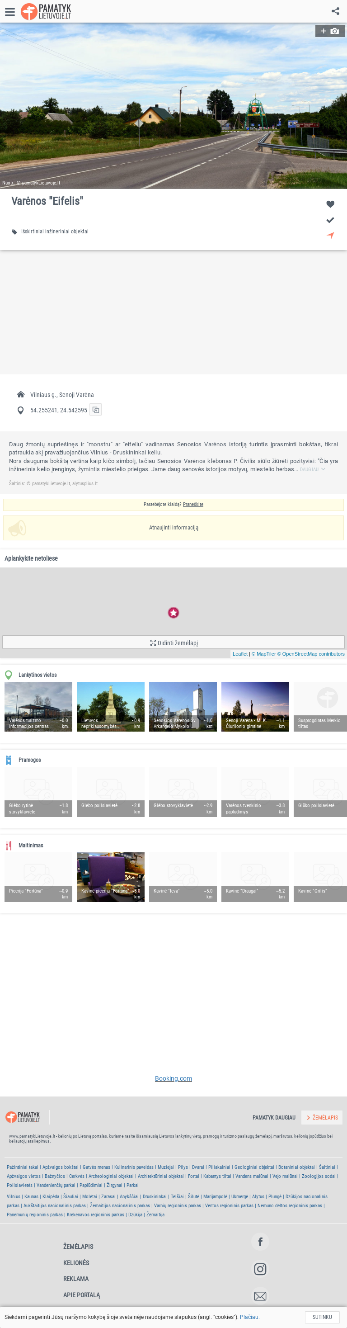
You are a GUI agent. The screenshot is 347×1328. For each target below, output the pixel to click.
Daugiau (313, 470)
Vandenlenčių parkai (56, 1185)
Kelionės (76, 1263)
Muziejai (166, 1167)
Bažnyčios (55, 1176)
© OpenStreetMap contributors (311, 654)
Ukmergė (239, 1197)
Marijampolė (215, 1197)
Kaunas (31, 1197)
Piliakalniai (219, 1167)
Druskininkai (155, 1197)
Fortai (193, 1176)
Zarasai (108, 1197)
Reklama (76, 1278)
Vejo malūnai (285, 1176)
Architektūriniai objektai (161, 1176)
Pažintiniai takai (22, 1167)
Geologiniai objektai (254, 1167)
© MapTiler (264, 654)
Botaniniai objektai (296, 1167)
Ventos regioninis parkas (229, 1206)
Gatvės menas (96, 1167)
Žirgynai (114, 1185)
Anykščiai (129, 1197)
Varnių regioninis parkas (177, 1206)
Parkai (133, 1185)
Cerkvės (76, 1176)
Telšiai (177, 1197)
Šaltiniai (327, 1167)
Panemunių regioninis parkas (35, 1215)
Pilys (183, 1167)
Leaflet (240, 654)
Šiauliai (70, 1197)
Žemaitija (155, 1215)
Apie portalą (81, 1295)
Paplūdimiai (91, 1185)
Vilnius (13, 1197)
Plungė (274, 1197)
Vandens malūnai (251, 1176)
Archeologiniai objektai (111, 1176)
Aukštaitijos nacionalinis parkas (54, 1206)
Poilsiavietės (20, 1185)
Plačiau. (250, 1317)
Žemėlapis (78, 1246)
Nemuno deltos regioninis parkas (290, 1206)
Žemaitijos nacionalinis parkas (120, 1206)
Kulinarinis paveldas (134, 1167)
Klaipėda (50, 1197)
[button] (173, 106)
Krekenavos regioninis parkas (95, 1215)
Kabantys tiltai (217, 1176)
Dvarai (198, 1167)
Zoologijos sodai (319, 1176)
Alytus (258, 1197)
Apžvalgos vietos (24, 1176)
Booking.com (173, 1078)
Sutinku (322, 1317)
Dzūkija (135, 1215)
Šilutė (193, 1197)
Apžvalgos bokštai (60, 1167)
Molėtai (89, 1197)
